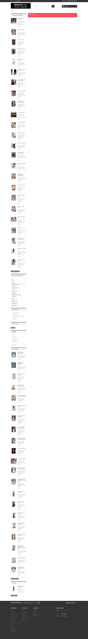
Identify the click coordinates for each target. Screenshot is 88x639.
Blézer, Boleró (14, 303)
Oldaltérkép (24, 621)
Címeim (35, 612)
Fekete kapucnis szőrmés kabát (21, 153)
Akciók (14, 583)
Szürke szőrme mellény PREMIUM (21, 102)
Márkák (14, 332)
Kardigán (13, 300)
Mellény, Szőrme (15, 301)
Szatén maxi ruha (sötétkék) (21, 513)
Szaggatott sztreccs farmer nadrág (21, 239)
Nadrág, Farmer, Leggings (16, 294)
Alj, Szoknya (14, 293)
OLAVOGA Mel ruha (21, 132)
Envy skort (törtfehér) (22, 448)
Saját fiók (36, 608)
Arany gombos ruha (21, 122)
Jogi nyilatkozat (15, 314)
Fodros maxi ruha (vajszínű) (21, 374)
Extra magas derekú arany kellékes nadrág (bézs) (22, 480)
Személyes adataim (37, 614)
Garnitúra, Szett (14, 291)
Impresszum (15, 317)
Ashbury (14, 338)
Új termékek (15, 349)
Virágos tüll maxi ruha (22, 557)
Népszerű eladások (17, 15)
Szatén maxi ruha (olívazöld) (21, 492)
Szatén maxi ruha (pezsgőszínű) (21, 524)
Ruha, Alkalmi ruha (15, 284)
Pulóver (13, 298)
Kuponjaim (35, 615)
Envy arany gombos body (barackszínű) (21, 468)
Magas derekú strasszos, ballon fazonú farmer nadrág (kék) (22, 547)
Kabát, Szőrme (14, 305)
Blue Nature (15, 341)
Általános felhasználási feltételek (18, 316)
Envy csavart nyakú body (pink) (21, 416)
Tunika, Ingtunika (15, 287)
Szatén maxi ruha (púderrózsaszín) (21, 386)
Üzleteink (14, 319)
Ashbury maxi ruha (21, 112)
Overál (13, 289)
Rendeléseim (36, 609)
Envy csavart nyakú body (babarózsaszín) (22, 439)
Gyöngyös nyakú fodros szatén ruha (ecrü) (21, 568)
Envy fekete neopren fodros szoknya (21, 80)
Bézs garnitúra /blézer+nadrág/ (21, 353)
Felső (13, 279)
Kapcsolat (24, 615)
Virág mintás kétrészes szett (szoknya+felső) (21, 174)
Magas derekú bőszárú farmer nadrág (20, 363)
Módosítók (35, 611)
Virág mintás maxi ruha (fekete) (21, 586)
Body (13, 280)
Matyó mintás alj (21, 39)
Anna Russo (15, 336)
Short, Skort (14, 296)
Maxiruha (13, 286)
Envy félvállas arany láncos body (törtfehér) (22, 396)
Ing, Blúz (13, 282)
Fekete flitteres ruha (21, 48)
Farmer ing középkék (22, 90)
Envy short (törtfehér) (22, 458)
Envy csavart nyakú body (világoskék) (21, 427)
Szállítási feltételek (16, 312)
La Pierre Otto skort (21, 185)
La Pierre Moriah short (22, 143)
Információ (15, 309)
